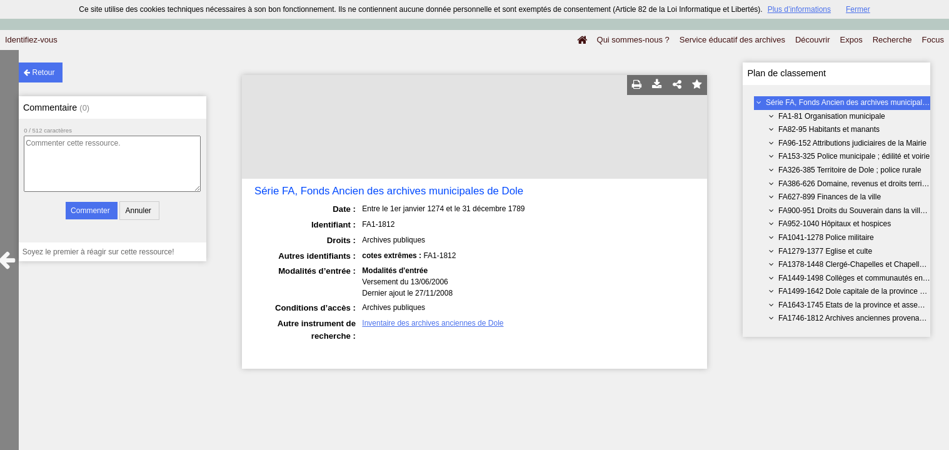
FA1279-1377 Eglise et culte (825, 251)
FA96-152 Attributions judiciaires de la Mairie (852, 143)
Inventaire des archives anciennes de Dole (432, 323)
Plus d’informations (799, 9)
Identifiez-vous (31, 39)
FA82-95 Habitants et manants (829, 129)
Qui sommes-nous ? (633, 39)
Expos (851, 39)
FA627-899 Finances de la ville (829, 196)
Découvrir (812, 39)
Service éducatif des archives (732, 39)
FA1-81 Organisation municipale (831, 116)
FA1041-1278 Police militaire (826, 237)
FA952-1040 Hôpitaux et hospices (834, 223)
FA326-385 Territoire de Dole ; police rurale (849, 170)
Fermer (858, 9)
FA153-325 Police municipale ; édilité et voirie (854, 156)
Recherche (892, 39)
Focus (933, 39)
